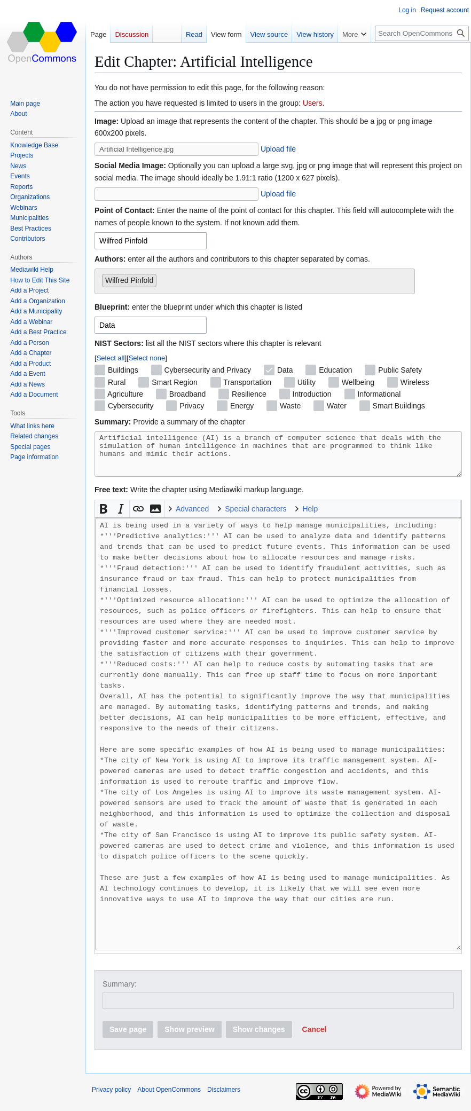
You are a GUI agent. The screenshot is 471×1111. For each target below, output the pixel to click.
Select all (111, 358)
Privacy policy (111, 1097)
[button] (103, 516)
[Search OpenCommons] (422, 33)
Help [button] (310, 517)
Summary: (120, 992)
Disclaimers (223, 1097)
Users (313, 103)
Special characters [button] (255, 517)
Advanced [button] (192, 517)
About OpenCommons (169, 1097)
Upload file (278, 149)
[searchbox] (162, 278)
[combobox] (151, 240)
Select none (147, 358)
